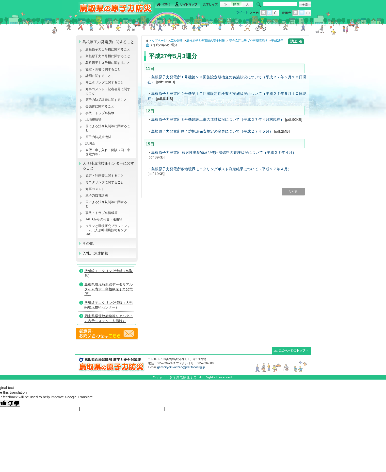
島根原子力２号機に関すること (107, 56)
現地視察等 (93, 119)
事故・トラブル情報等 (101, 213)
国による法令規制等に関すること (107, 128)
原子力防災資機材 (98, 137)
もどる (293, 191)
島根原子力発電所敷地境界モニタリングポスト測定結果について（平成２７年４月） (221, 169)
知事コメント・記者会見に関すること (107, 91)
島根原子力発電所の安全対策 (205, 40)
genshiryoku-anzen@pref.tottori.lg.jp (181, 367)
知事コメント (95, 189)
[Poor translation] (13, 403)
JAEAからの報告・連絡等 (103, 219)
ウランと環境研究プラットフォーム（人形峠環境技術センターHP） (107, 230)
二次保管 (176, 40)
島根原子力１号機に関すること (107, 49)
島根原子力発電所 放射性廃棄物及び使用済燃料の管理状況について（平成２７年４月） (223, 153)
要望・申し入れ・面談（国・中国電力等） (107, 152)
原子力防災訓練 (96, 195)
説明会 (90, 143)
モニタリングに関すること (104, 82)
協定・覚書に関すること (103, 69)
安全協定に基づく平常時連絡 (248, 40)
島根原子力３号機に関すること (107, 63)
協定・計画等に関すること (104, 175)
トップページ (157, 40)
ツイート (242, 12)
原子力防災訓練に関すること (106, 100)
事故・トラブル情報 (100, 113)
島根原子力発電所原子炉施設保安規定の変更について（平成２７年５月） (212, 131)
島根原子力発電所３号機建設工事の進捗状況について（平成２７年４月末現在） (217, 120)
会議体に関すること (99, 106)
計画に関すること (98, 76)
